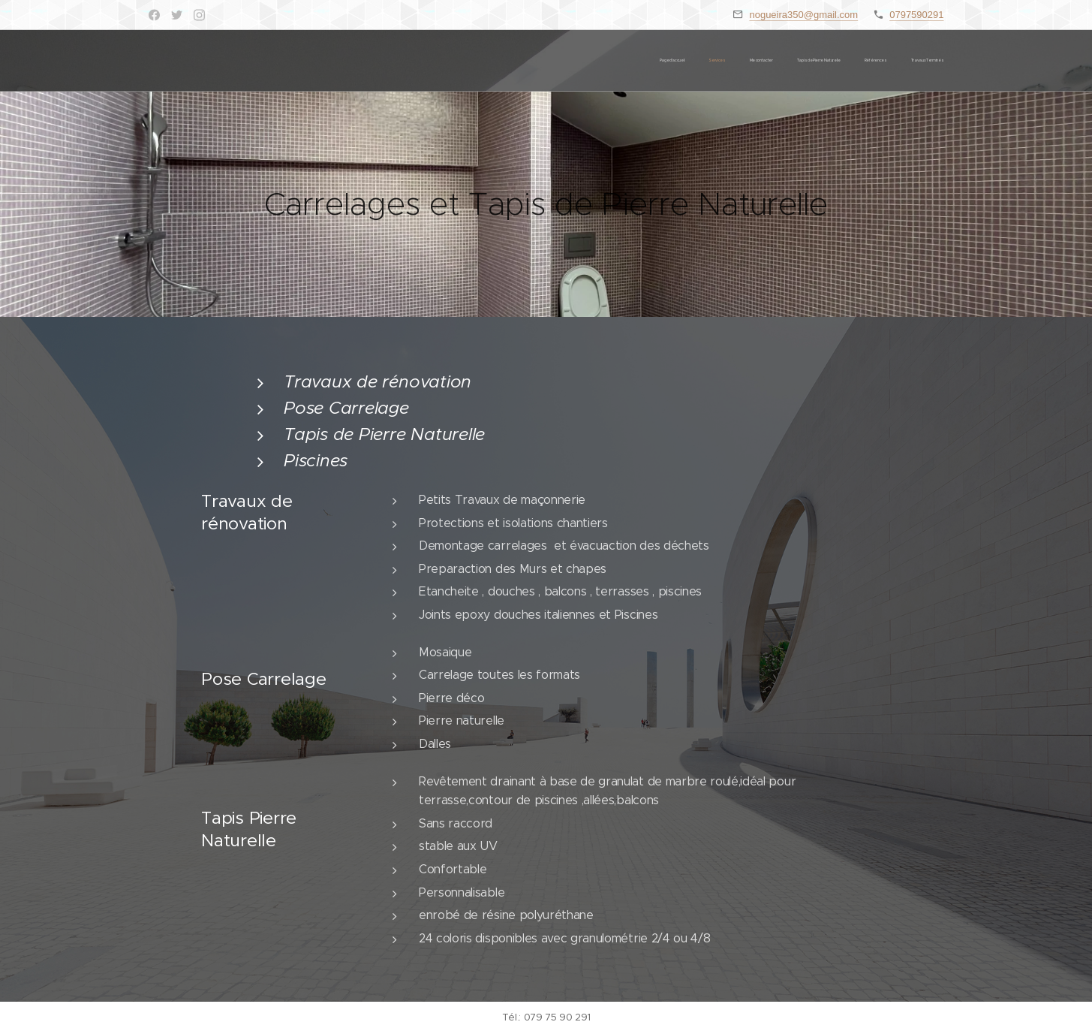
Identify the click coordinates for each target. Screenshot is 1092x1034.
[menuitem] (828, 61)
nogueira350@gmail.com (803, 14)
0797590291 (916, 14)
